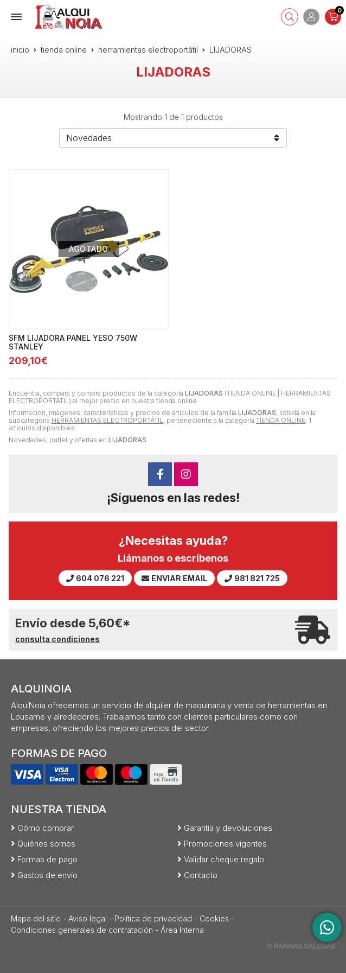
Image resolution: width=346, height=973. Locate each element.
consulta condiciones (57, 639)
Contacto (200, 875)
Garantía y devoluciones (228, 828)
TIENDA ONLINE (280, 420)
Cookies (214, 918)
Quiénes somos (46, 843)
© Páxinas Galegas (301, 946)
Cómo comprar (45, 828)
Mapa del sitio (36, 918)
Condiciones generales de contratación (82, 929)
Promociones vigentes (225, 843)
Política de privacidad (153, 918)
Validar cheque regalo (224, 859)
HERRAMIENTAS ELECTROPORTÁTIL (107, 420)
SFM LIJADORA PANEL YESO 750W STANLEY (73, 342)
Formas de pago (47, 859)
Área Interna (182, 929)
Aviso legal (87, 918)
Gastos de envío (47, 875)
